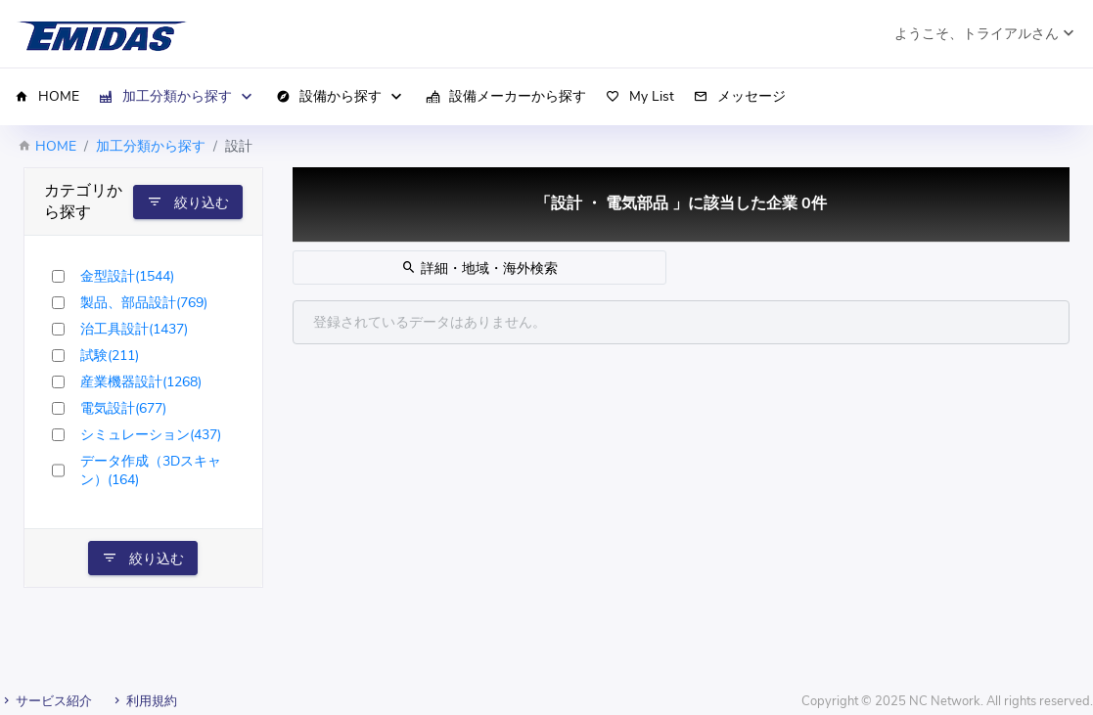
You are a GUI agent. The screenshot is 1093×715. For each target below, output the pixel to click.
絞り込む (188, 202)
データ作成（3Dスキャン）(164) (150, 470)
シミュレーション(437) (150, 434)
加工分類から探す (150, 146)
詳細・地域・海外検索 (479, 268)
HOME (55, 146)
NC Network (944, 701)
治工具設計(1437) (134, 329)
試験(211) (109, 355)
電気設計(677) (123, 408)
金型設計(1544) (127, 276)
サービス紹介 (46, 701)
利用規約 (144, 701)
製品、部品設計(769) (143, 302)
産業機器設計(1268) (141, 382)
